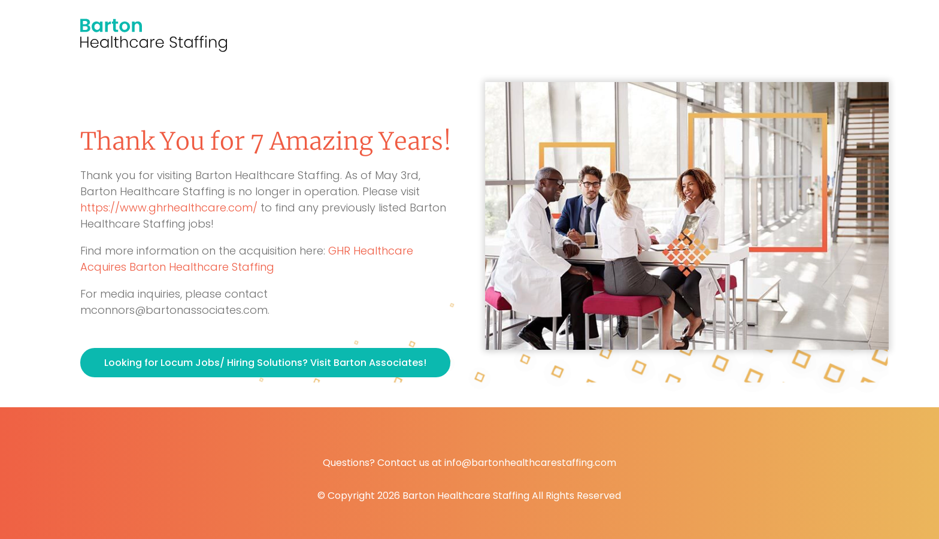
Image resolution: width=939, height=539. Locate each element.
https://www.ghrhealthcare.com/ (169, 207)
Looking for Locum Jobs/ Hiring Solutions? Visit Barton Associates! (265, 363)
